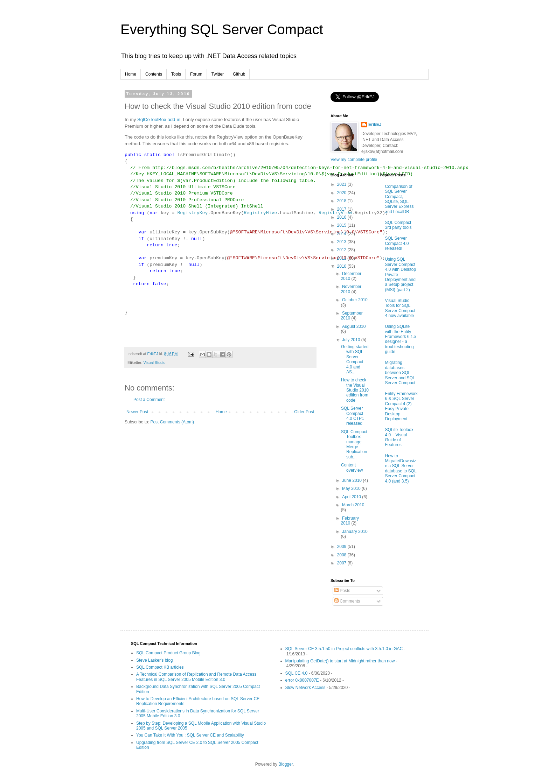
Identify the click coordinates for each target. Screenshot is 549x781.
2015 (342, 225)
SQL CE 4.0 (296, 673)
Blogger (285, 764)
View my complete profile (354, 159)
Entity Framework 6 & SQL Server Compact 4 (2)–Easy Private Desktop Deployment (401, 406)
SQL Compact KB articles (160, 667)
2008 (342, 555)
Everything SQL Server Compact (221, 29)
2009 (342, 546)
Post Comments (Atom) (172, 422)
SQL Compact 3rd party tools (398, 225)
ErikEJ (374, 124)
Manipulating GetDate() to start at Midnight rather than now (340, 661)
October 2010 (355, 299)
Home (130, 74)
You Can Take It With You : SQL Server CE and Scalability (190, 735)
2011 (342, 258)
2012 (342, 249)
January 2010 (355, 531)
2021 (342, 184)
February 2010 (350, 521)
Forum (196, 74)
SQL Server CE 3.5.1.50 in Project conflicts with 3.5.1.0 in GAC (344, 648)
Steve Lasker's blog (154, 660)
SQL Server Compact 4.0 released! (397, 243)
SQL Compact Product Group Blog (168, 652)
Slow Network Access (305, 687)
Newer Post (137, 411)
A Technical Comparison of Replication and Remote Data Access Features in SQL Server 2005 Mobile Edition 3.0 (196, 677)
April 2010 (352, 496)
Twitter (217, 74)
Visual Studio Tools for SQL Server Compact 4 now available (400, 308)
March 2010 (353, 504)
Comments (347, 601)
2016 (342, 217)
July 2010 (351, 339)
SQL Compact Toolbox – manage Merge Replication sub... (354, 444)
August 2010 (354, 326)
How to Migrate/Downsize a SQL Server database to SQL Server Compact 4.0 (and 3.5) (401, 468)
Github (239, 74)
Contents (153, 74)
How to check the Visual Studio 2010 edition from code (355, 390)
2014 (342, 233)
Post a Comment (149, 399)
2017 (342, 209)
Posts (342, 590)
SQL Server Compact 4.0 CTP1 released (352, 416)
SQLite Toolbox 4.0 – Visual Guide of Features (399, 437)
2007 (342, 563)
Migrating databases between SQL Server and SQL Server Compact (400, 372)
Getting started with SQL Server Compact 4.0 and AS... (355, 359)
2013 (342, 241)
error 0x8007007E (302, 680)
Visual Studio (155, 362)
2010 (342, 266)
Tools (176, 74)
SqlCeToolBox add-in (158, 119)
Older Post (304, 411)
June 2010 (352, 480)
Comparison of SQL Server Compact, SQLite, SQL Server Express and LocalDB (399, 199)
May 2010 (352, 488)
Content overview (352, 467)
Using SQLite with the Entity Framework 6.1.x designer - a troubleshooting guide (400, 339)
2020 (342, 192)
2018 (342, 200)
